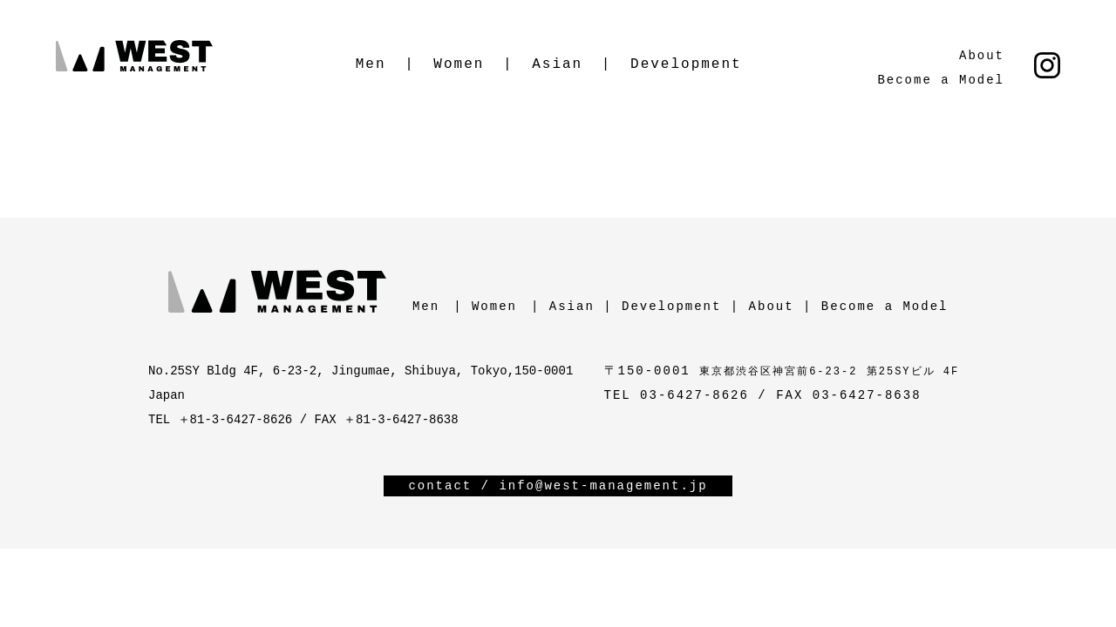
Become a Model (940, 80)
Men (371, 64)
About (981, 56)
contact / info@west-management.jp (557, 486)
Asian (557, 64)
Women (458, 64)
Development (686, 64)
